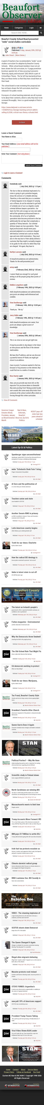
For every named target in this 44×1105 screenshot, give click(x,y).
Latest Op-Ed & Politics (22, 448)
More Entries (20, 55)
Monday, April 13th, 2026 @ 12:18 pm (27, 733)
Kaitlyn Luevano (16, 253)
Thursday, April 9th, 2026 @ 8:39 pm (26, 980)
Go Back (22, 122)
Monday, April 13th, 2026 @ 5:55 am (26, 813)
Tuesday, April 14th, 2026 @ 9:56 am (26, 674)
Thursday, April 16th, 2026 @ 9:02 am (27, 566)
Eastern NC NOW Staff (35, 801)
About (23, 1071)
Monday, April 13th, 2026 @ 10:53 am (27, 784)
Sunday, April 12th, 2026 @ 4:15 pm (26, 828)
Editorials (21, 414)
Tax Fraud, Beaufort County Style (25, 696)
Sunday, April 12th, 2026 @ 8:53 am (26, 857)
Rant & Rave (22, 411)
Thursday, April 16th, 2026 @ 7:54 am (27, 581)
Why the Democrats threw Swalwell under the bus (26, 639)
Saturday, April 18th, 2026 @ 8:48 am (27, 492)
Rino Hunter (14, 377)
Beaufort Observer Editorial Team (32, 706)
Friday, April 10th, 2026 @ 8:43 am (26, 966)
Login (31, 28)
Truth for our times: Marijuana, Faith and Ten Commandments (24, 683)
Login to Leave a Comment (13, 174)
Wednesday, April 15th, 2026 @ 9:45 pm (27, 616)
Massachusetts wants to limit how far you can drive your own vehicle (26, 807)
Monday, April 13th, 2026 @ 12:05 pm (27, 769)
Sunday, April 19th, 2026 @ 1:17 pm (26, 463)
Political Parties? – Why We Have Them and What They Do (25, 762)
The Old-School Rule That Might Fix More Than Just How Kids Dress (26, 653)
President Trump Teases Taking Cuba (25, 1018)
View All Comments (10, 401)
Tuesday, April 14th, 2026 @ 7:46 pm (26, 660)
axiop (12, 268)
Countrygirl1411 (36, 465)
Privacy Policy (9, 1073)
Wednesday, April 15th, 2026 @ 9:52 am (27, 645)
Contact (16, 1071)
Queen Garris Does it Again (23, 726)
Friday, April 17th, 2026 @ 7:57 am (26, 536)
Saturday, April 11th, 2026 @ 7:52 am (27, 886)
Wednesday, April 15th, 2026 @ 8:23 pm (27, 630)
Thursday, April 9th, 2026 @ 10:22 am (27, 1039)
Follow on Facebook (24, 1073)
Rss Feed (36, 1073)
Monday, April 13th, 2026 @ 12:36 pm (27, 719)
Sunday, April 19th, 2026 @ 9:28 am (26, 478)
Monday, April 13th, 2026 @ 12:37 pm (27, 704)
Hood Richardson (36, 953)
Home (6, 28)
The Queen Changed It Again (23, 943)
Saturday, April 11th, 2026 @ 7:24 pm (27, 872)
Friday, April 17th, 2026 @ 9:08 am (26, 507)
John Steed (9, 55)
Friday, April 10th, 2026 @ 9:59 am (26, 951)
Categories (19, 28)
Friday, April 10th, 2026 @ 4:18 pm (26, 921)
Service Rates (33, 1071)
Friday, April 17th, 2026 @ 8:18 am (26, 522)
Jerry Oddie (14, 316)
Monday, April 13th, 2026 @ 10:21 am (27, 798)
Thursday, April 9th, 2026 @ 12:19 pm (27, 1010)
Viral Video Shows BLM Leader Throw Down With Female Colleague (26, 1033)
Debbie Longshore (16, 286)
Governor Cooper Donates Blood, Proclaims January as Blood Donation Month (8, 416)
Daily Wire (38, 662)
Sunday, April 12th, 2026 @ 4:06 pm (26, 842)
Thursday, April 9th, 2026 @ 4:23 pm (26, 995)
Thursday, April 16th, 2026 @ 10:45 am (27, 551)
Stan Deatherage (16, 304)
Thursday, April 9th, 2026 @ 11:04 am (27, 1024)
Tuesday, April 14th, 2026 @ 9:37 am (26, 689)
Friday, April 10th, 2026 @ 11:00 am (26, 936)
